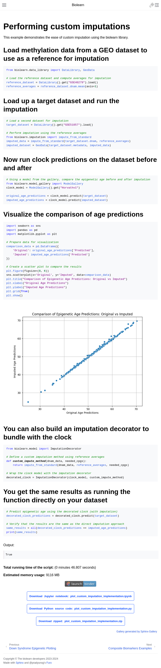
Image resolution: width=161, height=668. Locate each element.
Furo (49, 662)
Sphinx (19, 662)
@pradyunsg (36, 662)
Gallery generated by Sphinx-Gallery (137, 631)
